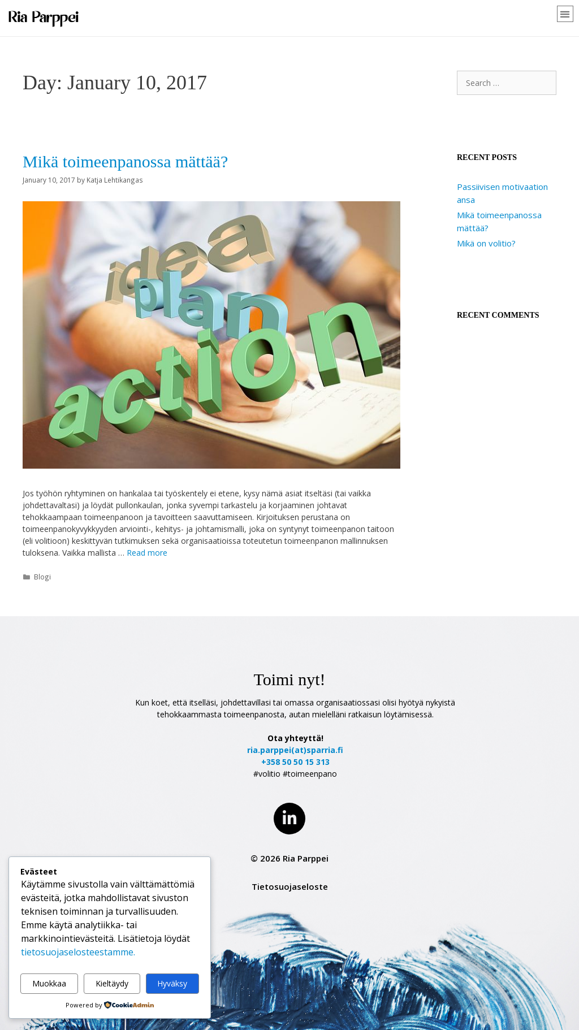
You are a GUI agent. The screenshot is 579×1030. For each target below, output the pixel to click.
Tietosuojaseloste (290, 886)
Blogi (42, 576)
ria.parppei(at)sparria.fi (295, 750)
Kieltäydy (112, 983)
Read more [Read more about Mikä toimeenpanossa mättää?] (147, 552)
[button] (565, 14)
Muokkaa (49, 983)
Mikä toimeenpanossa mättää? (125, 161)
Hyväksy (172, 983)
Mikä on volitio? (486, 243)
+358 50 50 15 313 (295, 761)
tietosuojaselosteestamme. (78, 952)
